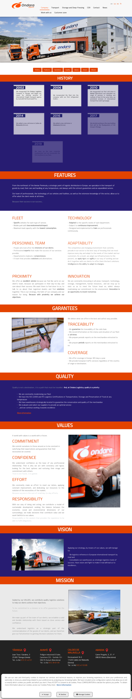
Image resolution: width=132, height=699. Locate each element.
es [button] (118, 3)
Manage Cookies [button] (83, 694)
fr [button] (120, 3)
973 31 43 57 (26, 660)
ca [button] (115, 3)
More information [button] (64, 685)
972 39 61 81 (54, 662)
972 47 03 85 (81, 665)
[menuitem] (113, 3)
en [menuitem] (112, 3)
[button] (23, 5)
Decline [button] (62, 694)
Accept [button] (45, 694)
